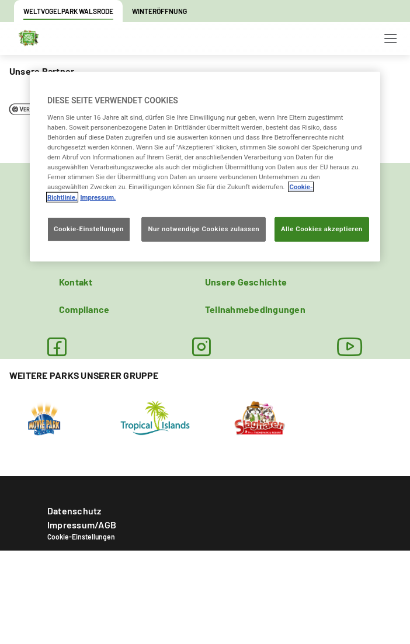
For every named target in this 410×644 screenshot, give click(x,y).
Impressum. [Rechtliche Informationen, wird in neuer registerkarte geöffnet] (98, 197)
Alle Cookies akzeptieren (322, 228)
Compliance (84, 309)
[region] (205, 166)
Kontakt (76, 281)
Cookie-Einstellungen (81, 536)
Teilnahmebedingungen (255, 309)
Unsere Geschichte (246, 281)
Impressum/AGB (81, 524)
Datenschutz (74, 510)
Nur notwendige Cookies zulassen (203, 228)
